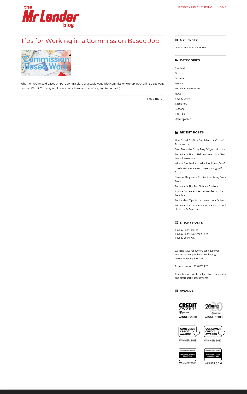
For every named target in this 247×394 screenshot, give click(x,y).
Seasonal (180, 108)
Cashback (180, 68)
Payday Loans (183, 98)
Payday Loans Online (186, 230)
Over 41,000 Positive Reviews (191, 47)
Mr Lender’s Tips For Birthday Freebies (196, 186)
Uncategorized (183, 119)
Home (221, 7)
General (179, 73)
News (178, 93)
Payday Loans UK (185, 237)
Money (179, 83)
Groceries (180, 78)
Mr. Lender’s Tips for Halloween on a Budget (200, 200)
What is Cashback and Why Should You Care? (200, 163)
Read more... (155, 98)
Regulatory (181, 103)
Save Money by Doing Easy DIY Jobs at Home (200, 149)
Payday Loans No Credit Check (192, 234)
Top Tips (180, 113)
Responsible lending (195, 7)
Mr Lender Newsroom (187, 88)
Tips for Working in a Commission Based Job (90, 40)
